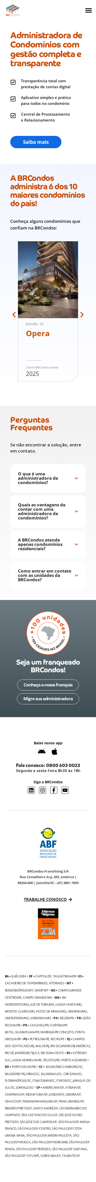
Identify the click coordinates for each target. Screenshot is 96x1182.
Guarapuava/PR (27, 1032)
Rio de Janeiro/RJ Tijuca (22, 1053)
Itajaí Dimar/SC (44, 1080)
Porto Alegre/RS (74, 1060)
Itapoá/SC (63, 1080)
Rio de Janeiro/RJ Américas (70, 1046)
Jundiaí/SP (56, 1094)
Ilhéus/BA (18, 976)
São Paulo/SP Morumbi (50, 1142)
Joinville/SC (25, 1087)
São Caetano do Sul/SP (39, 1115)
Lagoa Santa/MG (69, 1004)
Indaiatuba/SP (37, 1094)
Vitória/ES (56, 983)
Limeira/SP (73, 1094)
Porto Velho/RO (24, 1067)
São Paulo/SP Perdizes (33, 1149)
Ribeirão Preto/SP (18, 1108)
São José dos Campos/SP (38, 1122)
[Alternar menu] (88, 10)
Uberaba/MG (77, 1011)
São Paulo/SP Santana (69, 1149)
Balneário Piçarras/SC (22, 1074)
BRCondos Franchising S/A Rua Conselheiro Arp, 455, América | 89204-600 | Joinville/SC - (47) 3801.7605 (48, 877)
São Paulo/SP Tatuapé (22, 1156)
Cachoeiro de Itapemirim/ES (26, 983)
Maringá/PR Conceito (57, 1032)
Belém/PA (67, 1018)
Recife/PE (57, 1039)
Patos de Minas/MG (51, 1011)
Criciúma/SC (72, 1074)
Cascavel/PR (39, 1025)
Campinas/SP (14, 1094)
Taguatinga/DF (65, 976)
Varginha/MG (40, 1018)
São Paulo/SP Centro (34, 1128)
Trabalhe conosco (45, 899)
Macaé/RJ (42, 1046)
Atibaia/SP (73, 1087)
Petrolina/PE (39, 1039)
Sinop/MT (42, 990)
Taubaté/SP (71, 1156)
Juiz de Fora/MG (42, 1004)
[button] (14, 314)
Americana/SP (53, 1087)
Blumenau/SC (51, 1074)
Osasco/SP (13, 1101)
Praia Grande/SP (71, 1101)
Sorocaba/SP (50, 1156)
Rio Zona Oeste (52, 1053)
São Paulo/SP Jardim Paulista (49, 1135)
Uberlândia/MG (17, 1018)
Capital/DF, (43, 976)
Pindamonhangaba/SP (39, 1101)
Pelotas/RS (51, 1060)
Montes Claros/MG (20, 1011)
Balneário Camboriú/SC (64, 1067)
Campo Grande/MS (37, 997)
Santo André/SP (45, 1108)
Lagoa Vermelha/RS (27, 1060)
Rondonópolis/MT (19, 990)
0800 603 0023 (63, 765)
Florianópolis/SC (18, 1080)
